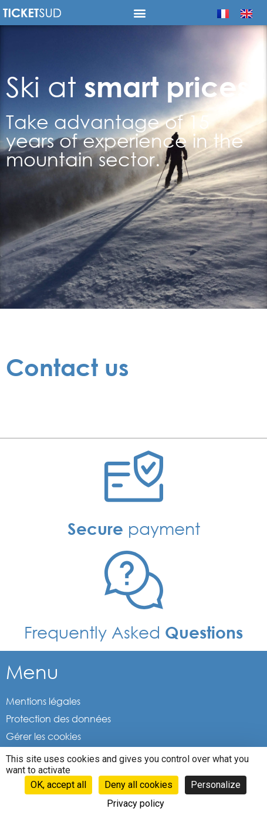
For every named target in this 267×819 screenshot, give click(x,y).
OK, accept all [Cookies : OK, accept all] (58, 784)
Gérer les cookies (43, 736)
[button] (139, 12)
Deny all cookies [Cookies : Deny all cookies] (138, 784)
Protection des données (58, 718)
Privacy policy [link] (135, 803)
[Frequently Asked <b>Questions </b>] (133, 580)
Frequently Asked (133, 631)
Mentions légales (43, 701)
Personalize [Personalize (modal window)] (216, 784)
